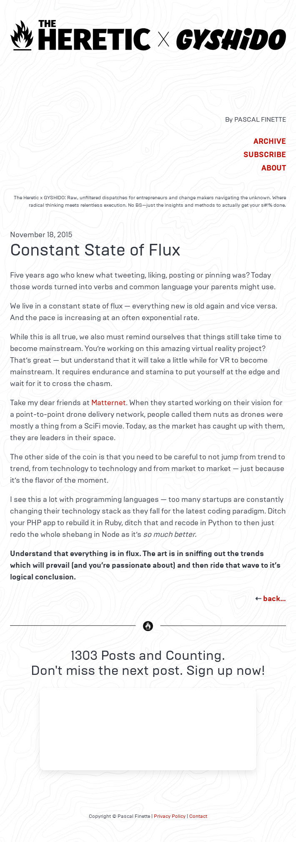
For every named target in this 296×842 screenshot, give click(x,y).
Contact (198, 816)
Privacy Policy (170, 816)
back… (274, 598)
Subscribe (264, 154)
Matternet (108, 402)
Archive (269, 141)
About (273, 168)
